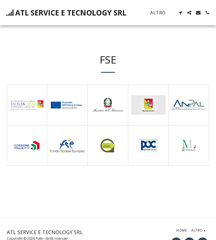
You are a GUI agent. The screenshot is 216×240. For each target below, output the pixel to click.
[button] (180, 12)
